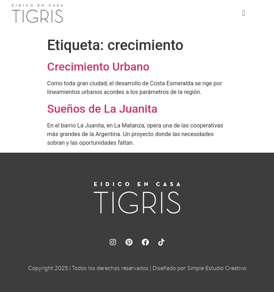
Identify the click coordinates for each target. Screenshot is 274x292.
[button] (243, 13)
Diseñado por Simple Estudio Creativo (199, 268)
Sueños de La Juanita (102, 109)
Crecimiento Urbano (98, 66)
